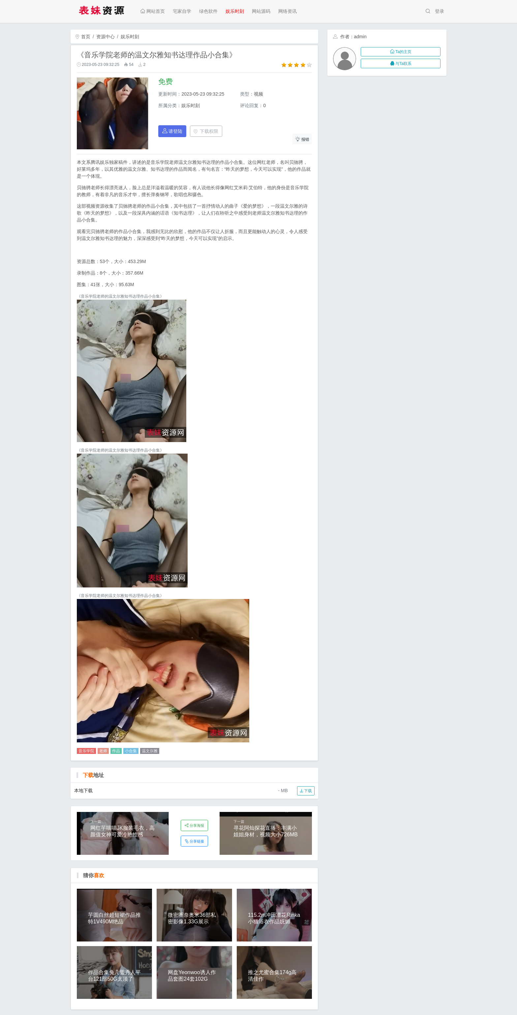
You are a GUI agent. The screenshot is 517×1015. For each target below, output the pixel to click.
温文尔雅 (150, 751)
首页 (82, 36)
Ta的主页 (400, 51)
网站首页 (152, 11)
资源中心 (105, 36)
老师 (103, 751)
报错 (302, 139)
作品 (116, 751)
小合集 (131, 751)
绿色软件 (208, 11)
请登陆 (172, 131)
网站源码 (261, 11)
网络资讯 (287, 11)
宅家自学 (182, 11)
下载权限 (206, 131)
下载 (306, 791)
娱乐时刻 (235, 11)
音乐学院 (86, 751)
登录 (439, 11)
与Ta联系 (400, 63)
